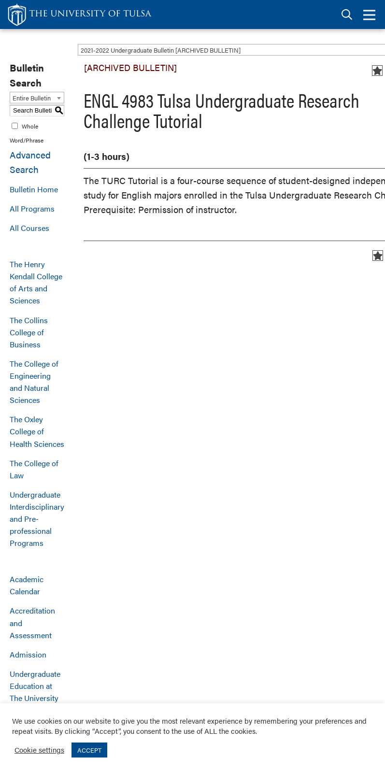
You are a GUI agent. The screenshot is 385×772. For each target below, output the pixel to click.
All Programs (32, 208)
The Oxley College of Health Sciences (37, 431)
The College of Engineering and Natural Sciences (34, 381)
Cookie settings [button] (39, 749)
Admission (28, 654)
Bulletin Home (34, 189)
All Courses (29, 227)
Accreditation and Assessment (32, 622)
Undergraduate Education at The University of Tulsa (35, 691)
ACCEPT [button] (89, 750)
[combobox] (37, 97)
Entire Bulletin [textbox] (32, 97)
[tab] (346, 14)
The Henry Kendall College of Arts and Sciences (36, 282)
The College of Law (34, 469)
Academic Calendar (26, 585)
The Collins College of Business (29, 332)
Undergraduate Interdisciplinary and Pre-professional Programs (37, 518)
